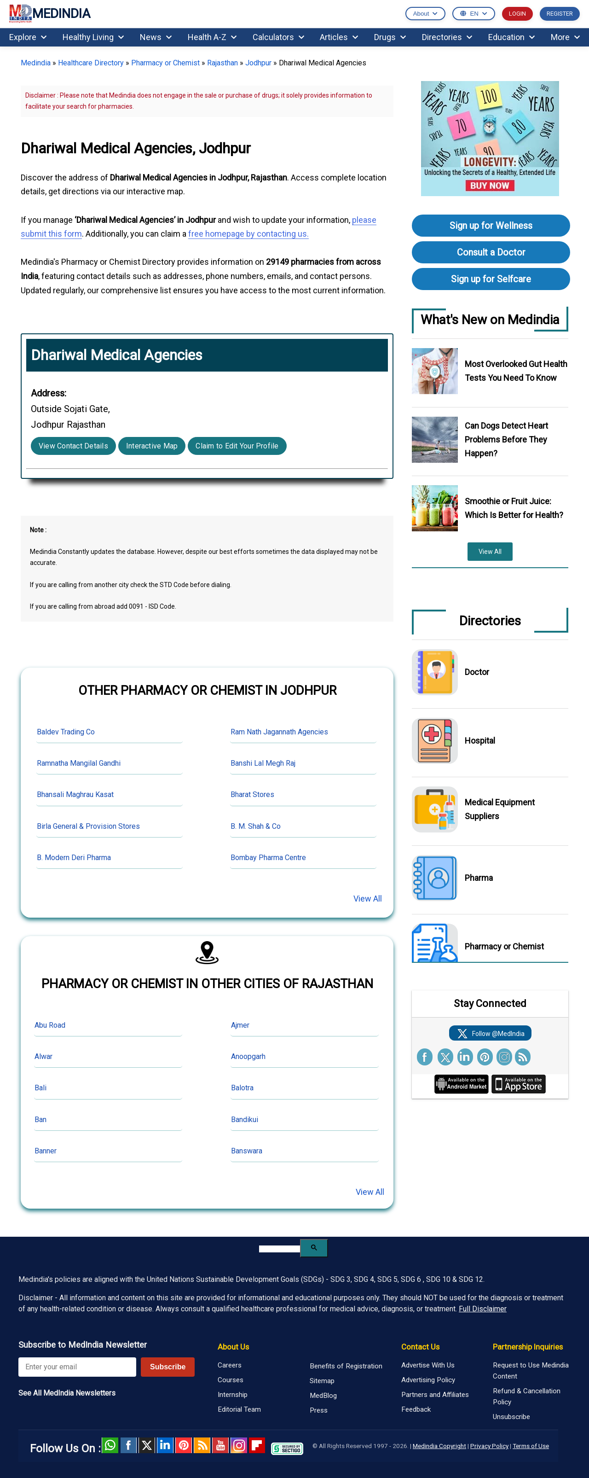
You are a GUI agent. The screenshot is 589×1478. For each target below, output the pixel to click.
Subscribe (167, 1367)
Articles (339, 37)
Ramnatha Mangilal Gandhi (79, 763)
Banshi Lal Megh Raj (263, 763)
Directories (447, 37)
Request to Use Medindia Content (531, 1370)
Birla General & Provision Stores (88, 826)
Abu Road (50, 1025)
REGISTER (560, 13)
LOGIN (517, 13)
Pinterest (183, 1445)
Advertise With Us (428, 1365)
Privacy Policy (489, 1445)
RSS (202, 1445)
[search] (279, 1248)
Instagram (239, 1445)
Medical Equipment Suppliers (500, 809)
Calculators (278, 37)
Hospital (480, 740)
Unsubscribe (511, 1417)
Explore (27, 37)
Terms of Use (531, 1445)
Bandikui (244, 1119)
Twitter (147, 1445)
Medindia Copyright (439, 1445)
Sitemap (322, 1381)
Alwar (43, 1056)
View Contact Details (73, 446)
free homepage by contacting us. (248, 234)
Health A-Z (212, 37)
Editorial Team (239, 1409)
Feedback (416, 1409)
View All (367, 898)
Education (511, 37)
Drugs (390, 37)
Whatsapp (110, 1445)
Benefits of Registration (346, 1366)
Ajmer (240, 1025)
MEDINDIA (49, 14)
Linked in (165, 1445)
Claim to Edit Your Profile (237, 446)
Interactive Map (152, 446)
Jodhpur (258, 62)
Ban (40, 1119)
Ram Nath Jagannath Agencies (279, 731)
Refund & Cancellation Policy (526, 1396)
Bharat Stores (252, 794)
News (156, 37)
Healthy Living (93, 37)
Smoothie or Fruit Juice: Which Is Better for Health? (514, 508)
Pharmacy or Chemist (165, 62)
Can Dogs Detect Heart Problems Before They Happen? (506, 439)
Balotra (242, 1087)
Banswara (246, 1150)
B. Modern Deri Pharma (74, 857)
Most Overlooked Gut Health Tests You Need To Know (516, 371)
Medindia (36, 62)
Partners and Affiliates (435, 1395)
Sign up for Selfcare (491, 279)
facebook (128, 1445)
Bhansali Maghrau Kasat (75, 794)
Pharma (479, 878)
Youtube (220, 1445)
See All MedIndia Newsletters (66, 1393)
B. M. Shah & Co (256, 826)
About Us (233, 1346)
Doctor (477, 672)
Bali (40, 1087)
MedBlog (323, 1395)
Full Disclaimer (483, 1308)
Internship (233, 1395)
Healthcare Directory (91, 62)
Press (319, 1410)
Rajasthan (222, 62)
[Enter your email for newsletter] (77, 1367)
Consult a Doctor (491, 252)
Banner (46, 1150)
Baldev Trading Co (66, 731)
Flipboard (257, 1445)
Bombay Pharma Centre (268, 857)
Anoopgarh (248, 1056)
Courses (230, 1380)
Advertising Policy (428, 1380)
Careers (230, 1365)
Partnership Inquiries (528, 1346)
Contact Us (420, 1346)
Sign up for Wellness (491, 225)
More (565, 37)
